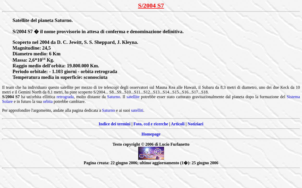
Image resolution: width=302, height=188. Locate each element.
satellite (133, 97)
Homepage (151, 134)
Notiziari (195, 124)
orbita (47, 101)
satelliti (137, 110)
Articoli (177, 124)
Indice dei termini (114, 124)
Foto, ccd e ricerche (151, 124)
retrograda (65, 97)
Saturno (113, 97)
